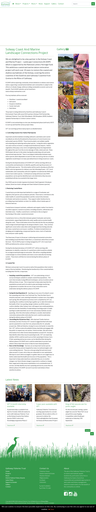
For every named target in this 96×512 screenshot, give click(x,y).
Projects (26, 4)
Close (51, 509)
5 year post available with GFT (47, 405)
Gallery (53, 4)
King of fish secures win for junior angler (77, 405)
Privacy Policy (44, 501)
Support (47, 4)
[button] (92, 433)
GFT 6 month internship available (17, 405)
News (41, 4)
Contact (61, 4)
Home (7, 471)
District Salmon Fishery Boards (15, 478)
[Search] (81, 3)
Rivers (33, 4)
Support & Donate (11, 482)
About (17, 4)
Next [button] (88, 430)
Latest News (9, 480)
